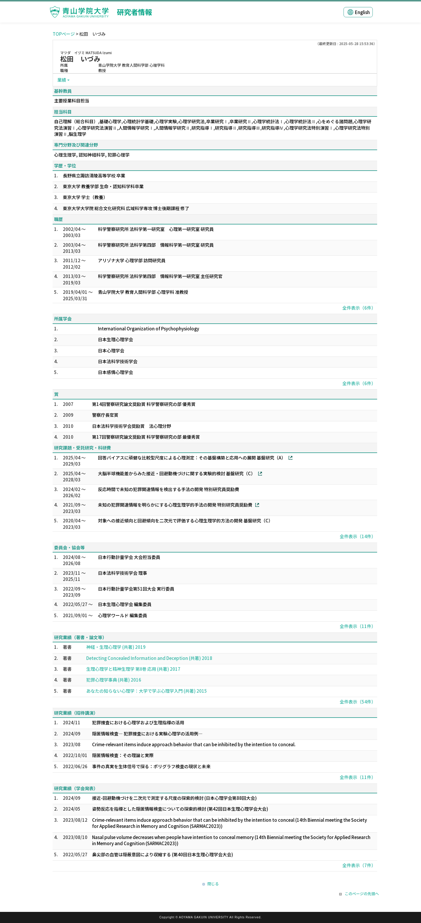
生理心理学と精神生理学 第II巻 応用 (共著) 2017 (133, 669)
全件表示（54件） (358, 702)
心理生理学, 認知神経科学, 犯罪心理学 (92, 155)
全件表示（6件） (359, 308)
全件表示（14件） (358, 536)
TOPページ (64, 34)
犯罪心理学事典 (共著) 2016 (113, 680)
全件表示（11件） (358, 626)
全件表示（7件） (359, 865)
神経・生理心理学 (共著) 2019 (116, 647)
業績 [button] (61, 80)
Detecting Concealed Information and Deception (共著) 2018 (149, 658)
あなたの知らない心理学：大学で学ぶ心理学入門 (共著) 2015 (146, 691)
